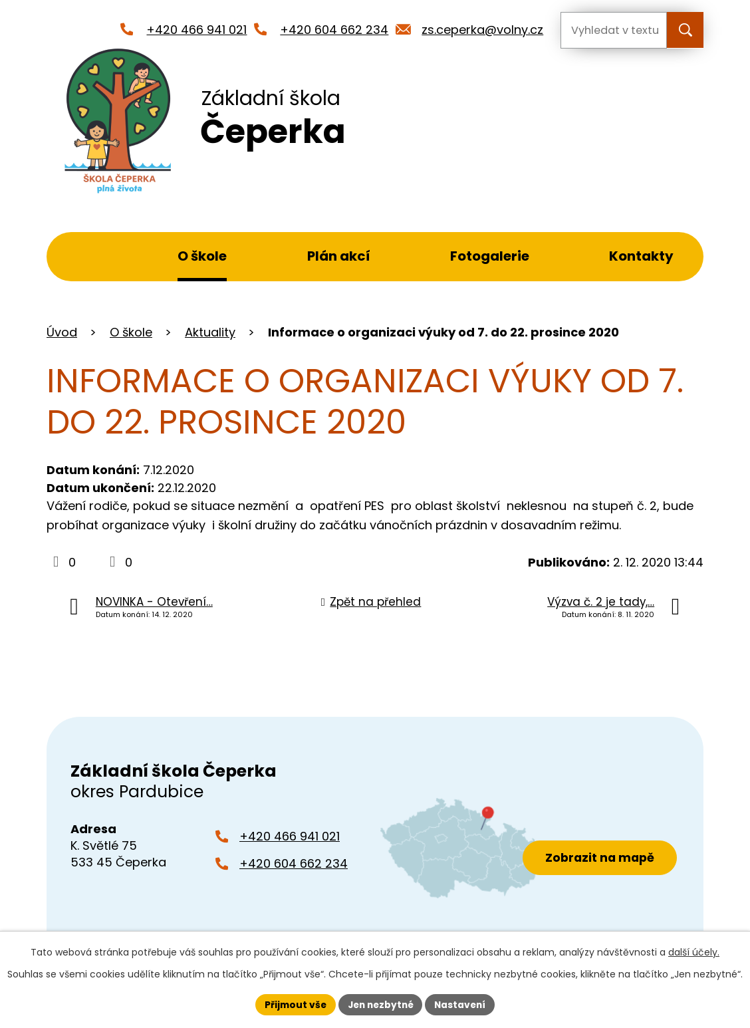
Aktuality (210, 332)
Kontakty (641, 256)
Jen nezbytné (380, 1004)
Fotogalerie (489, 256)
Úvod (87, 256)
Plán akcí (338, 256)
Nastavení (462, 1004)
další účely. (693, 952)
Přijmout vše (292, 1004)
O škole (202, 256)
